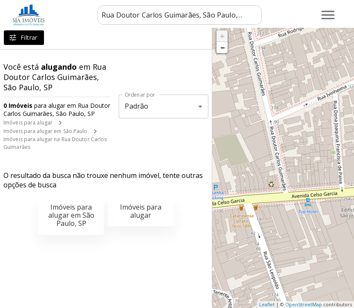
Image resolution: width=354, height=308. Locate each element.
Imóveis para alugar (28, 122)
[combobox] (179, 15)
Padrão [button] (136, 106)
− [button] (222, 47)
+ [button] (222, 36)
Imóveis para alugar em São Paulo (45, 131)
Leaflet (267, 304)
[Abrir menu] (328, 15)
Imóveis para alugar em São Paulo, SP (71, 215)
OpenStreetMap (303, 304)
